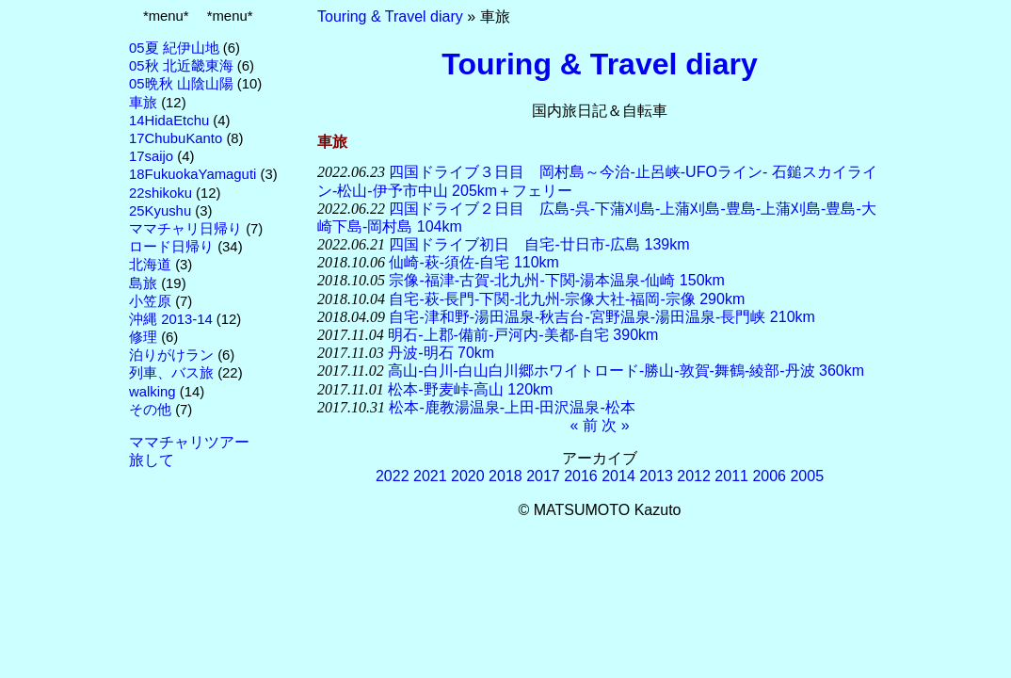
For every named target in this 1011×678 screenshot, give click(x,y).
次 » (615, 425)
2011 (731, 476)
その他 (150, 409)
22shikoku (160, 193)
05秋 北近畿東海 (181, 65)
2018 (505, 476)
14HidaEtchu (169, 120)
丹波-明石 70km (441, 353)
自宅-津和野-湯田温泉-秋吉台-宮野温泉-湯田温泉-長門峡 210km (601, 317)
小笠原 (150, 301)
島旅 (143, 283)
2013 (656, 476)
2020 (468, 476)
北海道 (150, 264)
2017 (543, 476)
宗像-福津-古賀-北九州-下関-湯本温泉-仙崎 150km (556, 280)
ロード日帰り (171, 246)
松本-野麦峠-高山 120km (470, 389)
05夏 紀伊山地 (174, 48)
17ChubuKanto (175, 138)
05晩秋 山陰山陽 (181, 83)
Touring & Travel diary (390, 16)
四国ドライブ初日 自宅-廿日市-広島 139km (539, 244)
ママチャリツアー (189, 442)
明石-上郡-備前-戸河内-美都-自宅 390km (523, 335)
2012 (694, 476)
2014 (618, 476)
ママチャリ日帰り (185, 228)
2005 (807, 476)
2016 (581, 476)
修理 (143, 337)
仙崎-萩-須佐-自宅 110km (473, 262)
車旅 (143, 102)
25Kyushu (160, 210)
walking (152, 391)
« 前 (583, 425)
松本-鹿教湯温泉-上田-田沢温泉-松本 (511, 407)
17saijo (151, 156)
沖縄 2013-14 (171, 319)
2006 (769, 476)
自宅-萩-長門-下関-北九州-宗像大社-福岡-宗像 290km (567, 299)
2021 (430, 476)
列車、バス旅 (171, 372)
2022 (392, 476)
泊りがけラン (171, 355)
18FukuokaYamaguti (192, 174)
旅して (151, 460)
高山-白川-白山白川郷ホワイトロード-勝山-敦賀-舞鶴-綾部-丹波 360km (626, 371)
